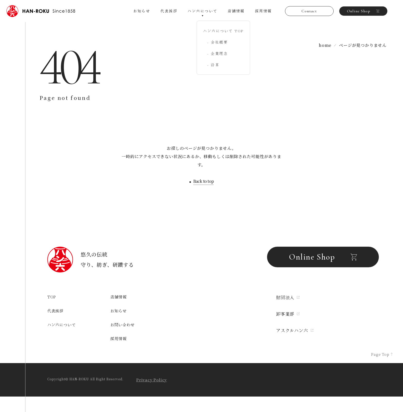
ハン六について (61, 324)
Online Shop (363, 11)
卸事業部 (287, 314)
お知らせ (141, 10)
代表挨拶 (168, 10)
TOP (51, 296)
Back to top (203, 181)
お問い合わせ (122, 324)
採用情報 (263, 10)
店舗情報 (236, 10)
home (325, 45)
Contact (309, 11)
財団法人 (287, 297)
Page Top (382, 354)
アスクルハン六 (294, 330)
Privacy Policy (151, 379)
